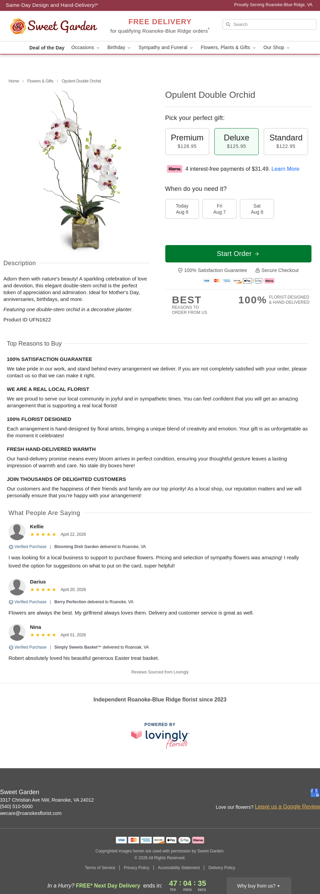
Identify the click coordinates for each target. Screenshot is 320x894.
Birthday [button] (119, 47)
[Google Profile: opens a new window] (315, 793)
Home (14, 81)
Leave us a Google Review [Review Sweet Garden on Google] (287, 806)
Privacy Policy (136, 868)
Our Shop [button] (277, 47)
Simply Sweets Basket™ (78, 647)
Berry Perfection (70, 602)
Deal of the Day (46, 47)
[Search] (270, 24)
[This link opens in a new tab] (160, 735)
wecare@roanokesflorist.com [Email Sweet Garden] (31, 813)
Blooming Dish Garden (77, 546)
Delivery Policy (221, 868)
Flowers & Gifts (40, 81)
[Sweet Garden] (53, 26)
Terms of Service (100, 868)
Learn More (286, 169)
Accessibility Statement (179, 868)
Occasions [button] (86, 47)
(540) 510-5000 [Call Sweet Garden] (16, 806)
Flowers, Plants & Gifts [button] (229, 47)
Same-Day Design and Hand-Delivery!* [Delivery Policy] (52, 5)
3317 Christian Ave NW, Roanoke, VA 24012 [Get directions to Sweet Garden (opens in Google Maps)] (47, 800)
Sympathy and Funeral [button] (166, 47)
